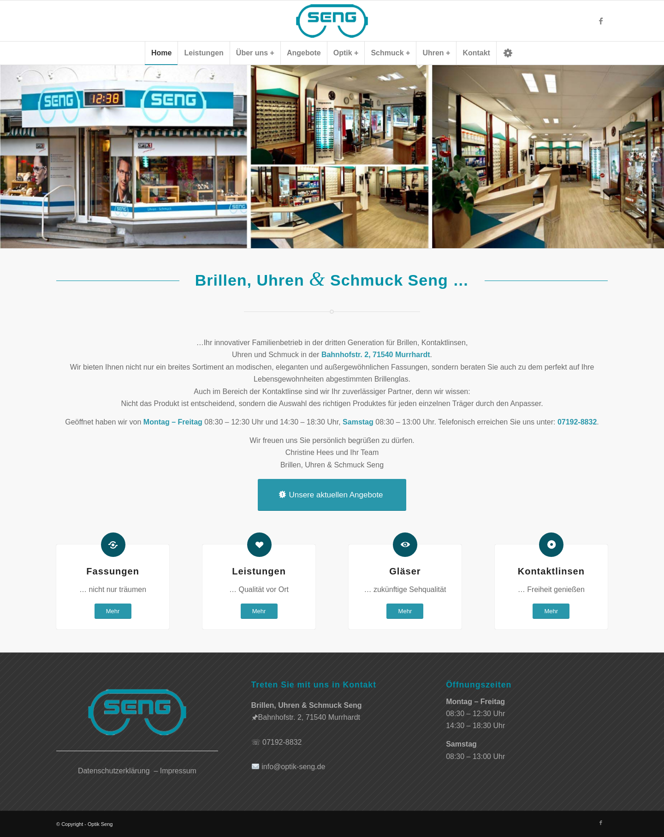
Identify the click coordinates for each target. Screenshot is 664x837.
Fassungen (112, 571)
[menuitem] (161, 53)
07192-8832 (282, 742)
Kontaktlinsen (551, 571)
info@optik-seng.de (293, 767)
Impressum (178, 771)
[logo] (332, 20)
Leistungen (259, 571)
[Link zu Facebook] (601, 21)
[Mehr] (113, 611)
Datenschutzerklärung (114, 771)
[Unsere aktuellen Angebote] (332, 495)
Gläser (405, 571)
